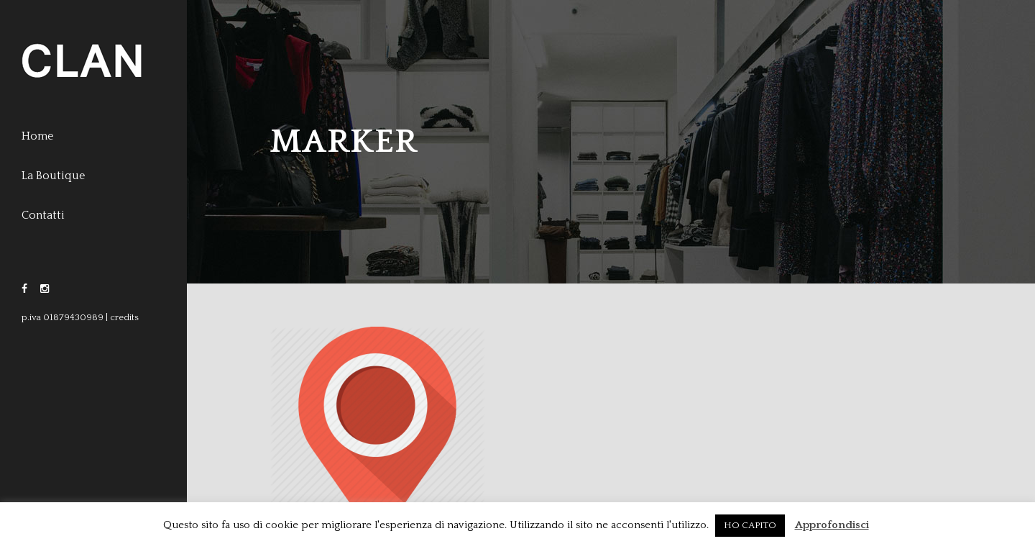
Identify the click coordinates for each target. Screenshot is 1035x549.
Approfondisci (832, 525)
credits (124, 317)
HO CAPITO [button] (750, 525)
